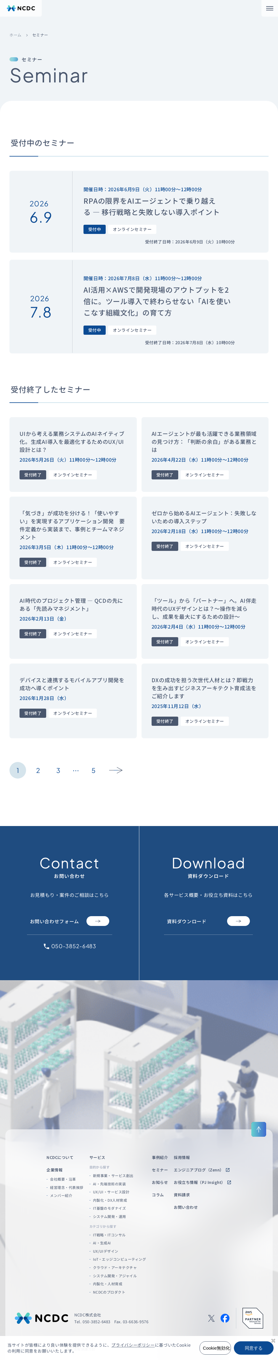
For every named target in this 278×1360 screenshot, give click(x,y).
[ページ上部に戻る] (258, 1129)
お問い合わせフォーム (69, 921)
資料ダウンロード (208, 921)
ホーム (15, 35)
